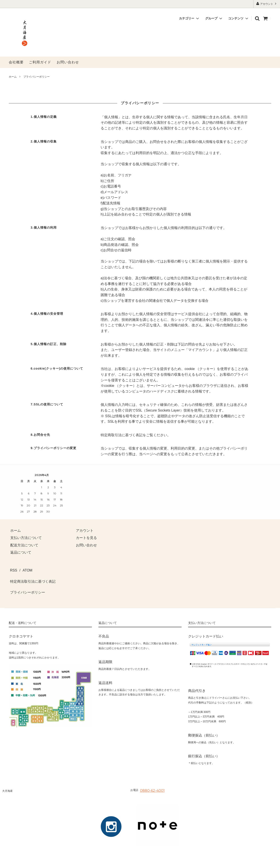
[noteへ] (157, 815)
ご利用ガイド (40, 62)
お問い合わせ (68, 62)
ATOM (23, 568)
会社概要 (16, 62)
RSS (12, 568)
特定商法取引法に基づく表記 (31, 576)
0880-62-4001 (152, 779)
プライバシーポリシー (26, 583)
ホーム (13, 76)
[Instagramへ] (111, 815)
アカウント (267, 3)
